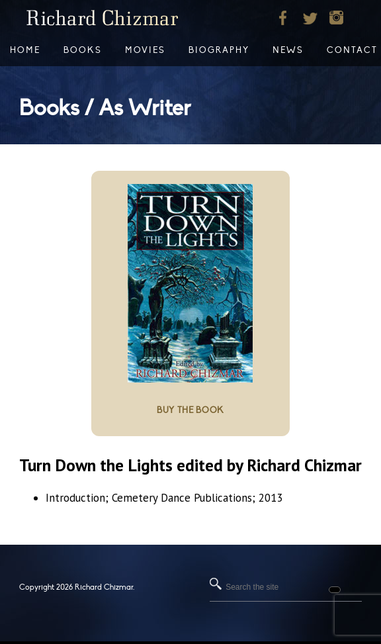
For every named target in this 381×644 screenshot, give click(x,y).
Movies (145, 50)
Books (83, 50)
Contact (352, 50)
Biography (219, 50)
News (288, 50)
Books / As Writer (104, 108)
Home (25, 50)
